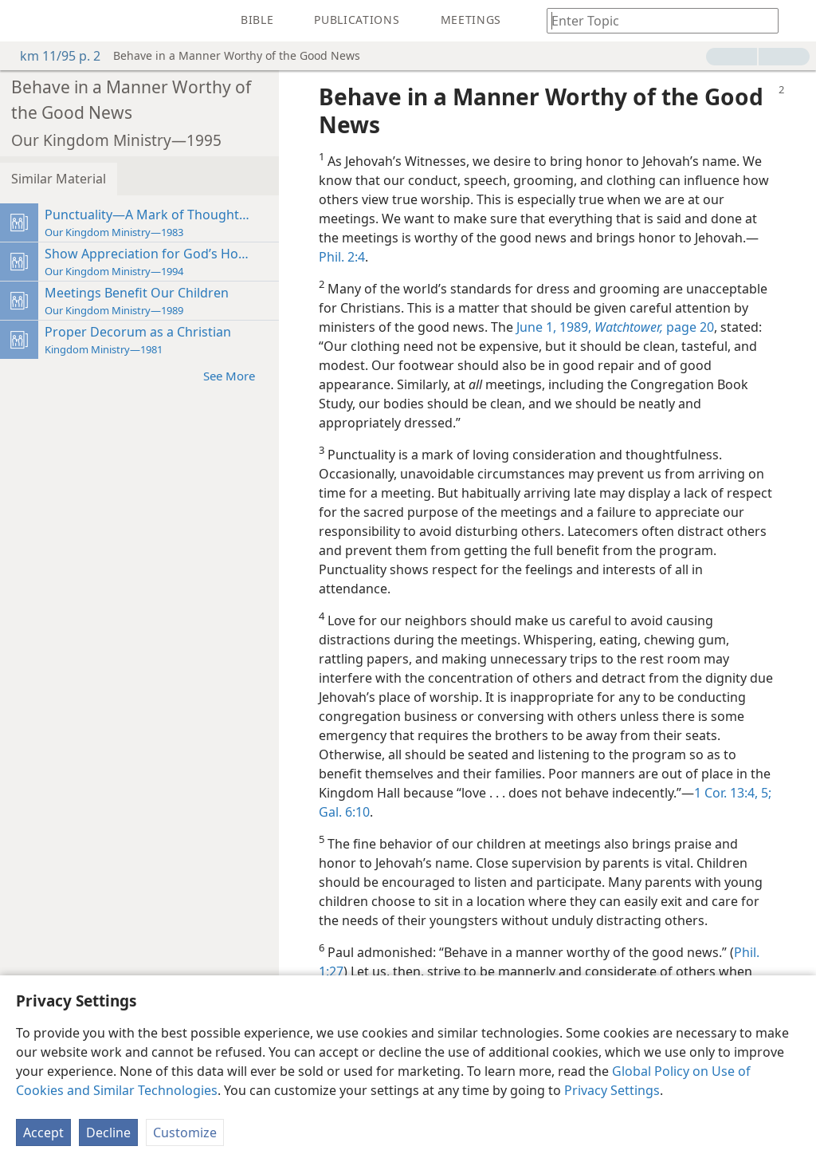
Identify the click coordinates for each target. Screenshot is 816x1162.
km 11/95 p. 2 (52, 56)
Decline (108, 1132)
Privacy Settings (612, 1090)
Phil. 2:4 (342, 257)
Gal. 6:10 (344, 812)
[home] (24, 20)
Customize (185, 1132)
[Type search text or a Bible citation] (655, 20)
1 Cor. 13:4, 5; (732, 793)
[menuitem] (24, 20)
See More (237, 375)
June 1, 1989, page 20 (615, 327)
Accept (43, 1132)
